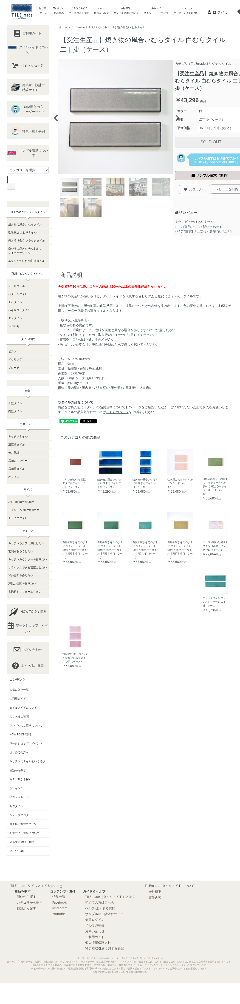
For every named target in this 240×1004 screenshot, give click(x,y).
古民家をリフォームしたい (24, 591)
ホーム (63, 27)
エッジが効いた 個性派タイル (26, 261)
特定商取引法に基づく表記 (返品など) (204, 231)
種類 (28, 391)
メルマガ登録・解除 (21, 842)
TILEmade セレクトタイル (27, 273)
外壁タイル (15, 403)
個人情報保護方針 (98, 942)
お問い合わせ (94, 931)
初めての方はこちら (99, 902)
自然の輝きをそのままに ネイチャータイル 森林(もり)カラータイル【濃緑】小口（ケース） (75, 549)
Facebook (59, 902)
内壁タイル (15, 411)
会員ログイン (94, 919)
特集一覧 (58, 896)
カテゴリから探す (20, 779)
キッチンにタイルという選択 (27, 761)
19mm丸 (13, 326)
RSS (11, 851)
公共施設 (13, 452)
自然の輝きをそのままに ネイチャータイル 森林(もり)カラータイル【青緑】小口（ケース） (110, 549)
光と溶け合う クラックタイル (26, 240)
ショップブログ (19, 815)
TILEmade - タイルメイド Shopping (36, 885)
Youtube (58, 914)
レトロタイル (16, 286)
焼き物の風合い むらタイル (128, 27)
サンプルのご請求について (25, 725)
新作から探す (26, 896)
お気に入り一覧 (19, 690)
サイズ (28, 489)
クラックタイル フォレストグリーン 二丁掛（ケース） (214, 601)
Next (176, 116)
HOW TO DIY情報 (20, 734)
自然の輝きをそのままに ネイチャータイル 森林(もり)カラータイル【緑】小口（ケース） (215, 486)
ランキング (16, 788)
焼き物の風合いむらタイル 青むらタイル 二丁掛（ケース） (110, 483)
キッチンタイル (18, 436)
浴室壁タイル (16, 444)
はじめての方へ (19, 752)
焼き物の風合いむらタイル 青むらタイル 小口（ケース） (145, 483)
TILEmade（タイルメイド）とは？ (110, 896)
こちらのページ (117, 412)
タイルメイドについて (23, 707)
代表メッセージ (19, 797)
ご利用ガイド (17, 699)
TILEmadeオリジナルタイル (89, 27)
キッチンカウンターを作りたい (27, 559)
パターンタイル (18, 294)
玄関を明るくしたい (20, 551)
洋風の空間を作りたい (22, 583)
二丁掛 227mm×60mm (23, 510)
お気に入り (194, 189)
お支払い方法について (23, 824)
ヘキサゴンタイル (19, 310)
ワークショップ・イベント (25, 743)
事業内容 (155, 897)
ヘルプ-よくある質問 (100, 908)
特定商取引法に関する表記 (104, 948)
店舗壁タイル (16, 469)
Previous (54, 116)
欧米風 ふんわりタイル (22, 232)
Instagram (60, 908)
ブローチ (13, 367)
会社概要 (155, 891)
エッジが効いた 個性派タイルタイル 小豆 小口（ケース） (74, 483)
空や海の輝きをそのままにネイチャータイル (24, 251)
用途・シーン (28, 424)
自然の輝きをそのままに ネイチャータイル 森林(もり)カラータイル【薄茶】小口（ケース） (180, 549)
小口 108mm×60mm (21, 502)
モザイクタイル (18, 518)
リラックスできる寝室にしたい (27, 567)
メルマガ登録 (94, 925)
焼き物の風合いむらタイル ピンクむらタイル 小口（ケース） (75, 657)
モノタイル (15, 318)
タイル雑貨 (28, 339)
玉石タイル (15, 302)
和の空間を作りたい (20, 575)
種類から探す (17, 770)
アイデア (27, 531)
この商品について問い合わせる (199, 226)
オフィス (13, 477)
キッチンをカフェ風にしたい (26, 543)
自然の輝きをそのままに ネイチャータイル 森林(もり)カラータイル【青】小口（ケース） (145, 549)
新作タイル (16, 806)
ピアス (12, 351)
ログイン (218, 12)
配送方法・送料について (24, 833)
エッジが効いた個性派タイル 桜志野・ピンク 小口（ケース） (215, 545)
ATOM (20, 851)
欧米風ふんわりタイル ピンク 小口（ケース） (180, 483)
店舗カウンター (18, 460)
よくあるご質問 (19, 716)
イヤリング (15, 359)
